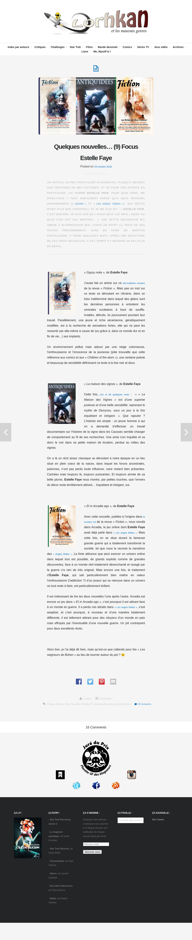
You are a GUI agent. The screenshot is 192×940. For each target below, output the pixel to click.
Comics (127, 47)
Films (89, 47)
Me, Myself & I (102, 51)
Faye (75, 707)
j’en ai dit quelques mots (115, 397)
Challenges (58, 47)
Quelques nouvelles (114, 707)
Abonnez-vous (92, 869)
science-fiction (134, 707)
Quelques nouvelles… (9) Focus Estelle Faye (96, 153)
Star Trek (75, 47)
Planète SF (97, 707)
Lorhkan (86, 701)
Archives (178, 47)
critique (57, 707)
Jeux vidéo (160, 47)
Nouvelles (85, 707)
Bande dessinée (108, 47)
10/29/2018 (106, 701)
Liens (85, 51)
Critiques (40, 47)
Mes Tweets (158, 837)
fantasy (67, 707)
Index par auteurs (18, 47)
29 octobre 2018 (103, 169)
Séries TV (143, 47)
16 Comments (97, 712)
